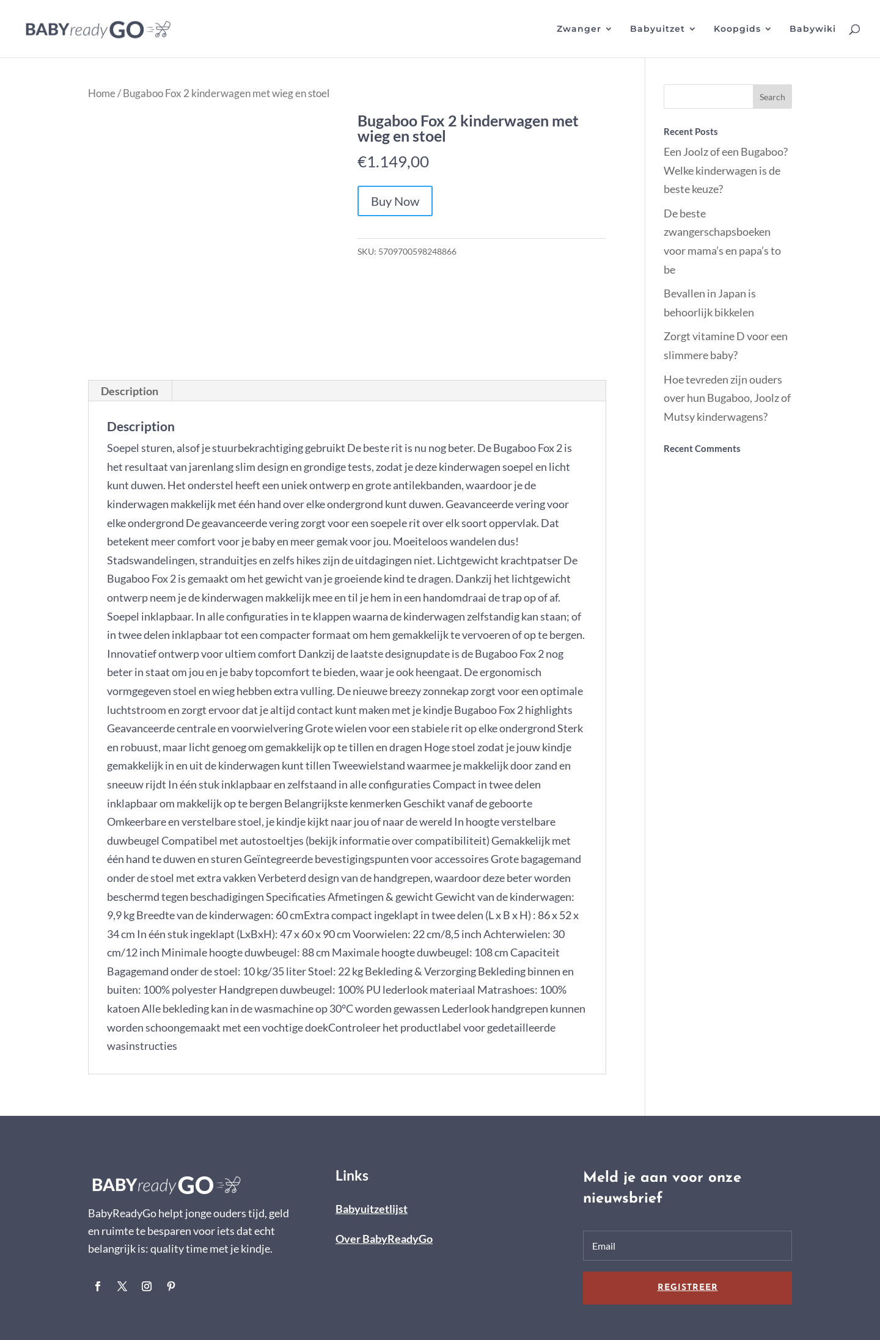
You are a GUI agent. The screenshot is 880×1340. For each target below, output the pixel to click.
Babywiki (813, 29)
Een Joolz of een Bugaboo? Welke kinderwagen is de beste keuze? (726, 170)
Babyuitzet (657, 29)
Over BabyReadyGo (384, 1238)
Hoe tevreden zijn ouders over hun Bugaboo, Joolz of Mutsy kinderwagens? (727, 398)
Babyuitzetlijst (372, 1208)
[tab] (129, 391)
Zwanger (579, 29)
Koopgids (737, 29)
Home (102, 93)
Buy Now (395, 201)
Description (129, 391)
